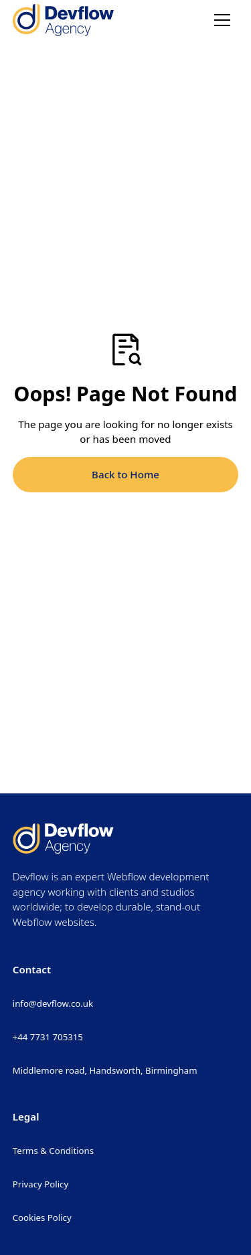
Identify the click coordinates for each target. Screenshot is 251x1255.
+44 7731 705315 (48, 1037)
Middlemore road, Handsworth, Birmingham (105, 1070)
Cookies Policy (42, 1218)
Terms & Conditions (53, 1151)
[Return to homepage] (63, 20)
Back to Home (125, 474)
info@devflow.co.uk (53, 1003)
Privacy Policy (40, 1184)
